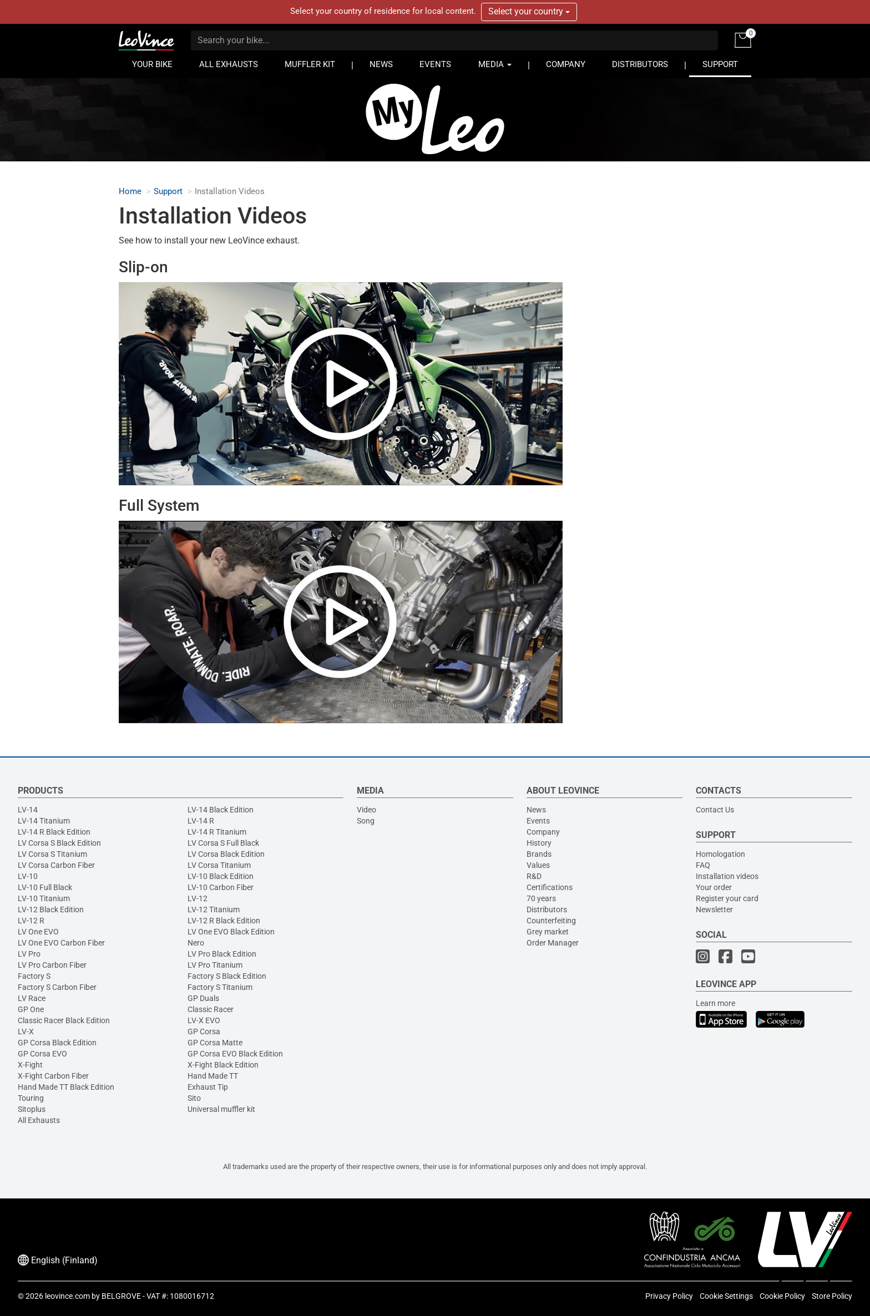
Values (538, 865)
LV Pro (29, 953)
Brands (539, 854)
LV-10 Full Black (45, 887)
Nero (196, 942)
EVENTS (435, 64)
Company (543, 831)
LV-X (26, 1031)
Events (538, 820)
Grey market (548, 931)
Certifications (550, 887)
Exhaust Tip (208, 1087)
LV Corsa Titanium (219, 865)
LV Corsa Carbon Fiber (56, 865)
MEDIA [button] (495, 64)
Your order (714, 887)
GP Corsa (204, 1031)
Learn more (715, 1003)
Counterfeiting (551, 920)
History (539, 843)
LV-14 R (201, 820)
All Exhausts (39, 1120)
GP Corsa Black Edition (57, 1042)
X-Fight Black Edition (223, 1064)
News (536, 809)
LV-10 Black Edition (221, 876)
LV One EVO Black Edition (231, 931)
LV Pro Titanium (215, 965)
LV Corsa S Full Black (223, 843)
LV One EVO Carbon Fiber (61, 942)
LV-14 (28, 809)
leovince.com (67, 1296)
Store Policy (832, 1296)
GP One (31, 1009)
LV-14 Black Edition (221, 809)
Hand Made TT (213, 1075)
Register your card (727, 898)
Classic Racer (211, 1009)
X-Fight (30, 1064)
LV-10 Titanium (44, 898)
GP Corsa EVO (42, 1053)
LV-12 (198, 898)
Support (168, 191)
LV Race (31, 998)
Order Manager (553, 942)
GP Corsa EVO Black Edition (235, 1053)
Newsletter (714, 909)
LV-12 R (31, 920)
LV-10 (28, 876)
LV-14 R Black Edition (54, 831)
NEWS (381, 64)
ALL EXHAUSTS (228, 64)
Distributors (547, 909)
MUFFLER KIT (310, 64)
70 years (541, 898)
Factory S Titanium (220, 987)
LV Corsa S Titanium (52, 854)
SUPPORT (720, 64)
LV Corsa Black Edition (226, 854)
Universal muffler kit (221, 1109)
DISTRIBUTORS (640, 64)
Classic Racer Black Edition (64, 1020)
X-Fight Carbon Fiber (53, 1075)
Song (366, 820)
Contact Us (715, 809)
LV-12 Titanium (214, 909)
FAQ (703, 865)
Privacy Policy (669, 1296)
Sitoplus (31, 1109)
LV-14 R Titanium (217, 831)
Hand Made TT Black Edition (66, 1087)
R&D (534, 876)
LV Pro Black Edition (222, 953)
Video (366, 809)
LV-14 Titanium (44, 820)
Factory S (34, 976)
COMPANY (565, 64)
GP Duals (203, 998)
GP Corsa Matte (215, 1042)
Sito (194, 1098)
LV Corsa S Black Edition (59, 843)
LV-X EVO (204, 1020)
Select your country (529, 11)
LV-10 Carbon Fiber (221, 887)
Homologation (720, 854)
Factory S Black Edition (227, 976)
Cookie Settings (726, 1296)
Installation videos (727, 876)
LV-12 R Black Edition (224, 920)
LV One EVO (38, 931)
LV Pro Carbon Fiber (52, 965)
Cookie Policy (782, 1296)
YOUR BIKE (152, 64)
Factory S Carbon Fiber (57, 987)
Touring (31, 1098)
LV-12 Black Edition (51, 909)
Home (130, 191)
